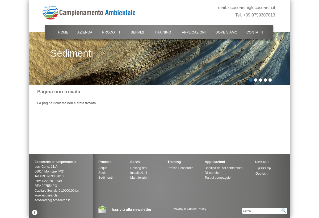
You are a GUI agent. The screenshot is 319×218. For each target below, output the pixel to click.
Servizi (137, 32)
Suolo (102, 173)
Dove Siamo (226, 32)
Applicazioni (194, 32)
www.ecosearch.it (47, 195)
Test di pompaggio (217, 177)
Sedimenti (105, 177)
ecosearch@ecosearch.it (251, 7)
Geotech (261, 173)
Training (163, 32)
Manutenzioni (139, 177)
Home (63, 32)
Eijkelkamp (263, 168)
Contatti (254, 32)
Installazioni (138, 173)
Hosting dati (138, 168)
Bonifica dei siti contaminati (224, 168)
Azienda (84, 32)
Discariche (212, 173)
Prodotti (111, 32)
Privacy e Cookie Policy (189, 209)
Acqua (102, 168)
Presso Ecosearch (180, 168)
